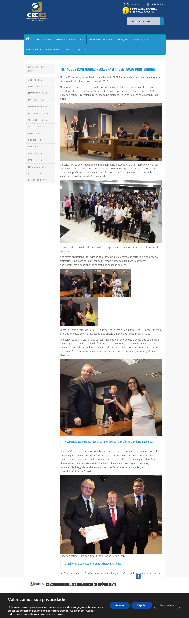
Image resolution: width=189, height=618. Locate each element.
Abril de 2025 (35, 155)
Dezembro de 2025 (37, 109)
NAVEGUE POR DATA (36, 70)
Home (29, 40)
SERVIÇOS (121, 40)
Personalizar (166, 605)
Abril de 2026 (35, 82)
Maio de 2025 (35, 149)
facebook (148, 581)
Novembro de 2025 (38, 115)
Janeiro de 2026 (36, 102)
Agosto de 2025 (36, 129)
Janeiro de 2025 (36, 175)
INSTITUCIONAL (44, 40)
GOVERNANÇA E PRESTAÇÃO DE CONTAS (47, 51)
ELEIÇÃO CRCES (81, 51)
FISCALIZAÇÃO (77, 40)
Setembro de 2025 (37, 122)
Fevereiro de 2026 (37, 95)
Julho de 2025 (35, 135)
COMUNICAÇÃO (139, 40)
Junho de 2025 (35, 142)
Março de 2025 (36, 162)
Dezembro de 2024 (37, 182)
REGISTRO (60, 40)
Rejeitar (140, 605)
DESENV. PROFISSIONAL (101, 40)
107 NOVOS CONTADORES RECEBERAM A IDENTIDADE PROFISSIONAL (107, 71)
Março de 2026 (36, 89)
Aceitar (117, 605)
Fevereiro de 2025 (37, 169)
